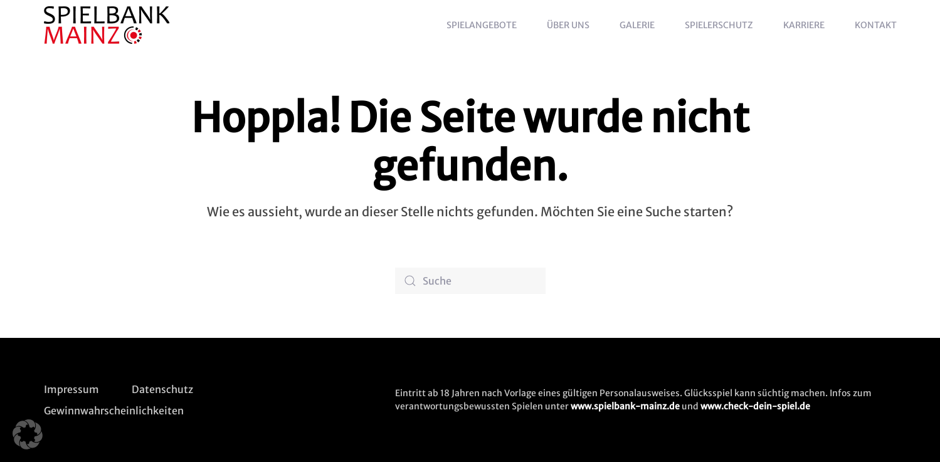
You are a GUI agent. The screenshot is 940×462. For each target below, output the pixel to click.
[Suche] (470, 281)
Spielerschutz (719, 25)
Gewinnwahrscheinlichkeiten (114, 410)
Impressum (71, 389)
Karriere (804, 25)
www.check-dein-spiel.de (755, 406)
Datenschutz (162, 389)
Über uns (568, 25)
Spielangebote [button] (481, 25)
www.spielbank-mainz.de (625, 406)
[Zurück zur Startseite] (108, 25)
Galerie (637, 25)
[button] (27, 434)
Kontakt (876, 25)
